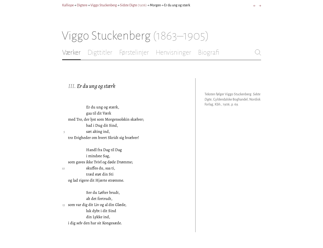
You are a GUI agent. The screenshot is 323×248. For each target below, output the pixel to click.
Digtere (82, 5)
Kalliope (68, 5)
